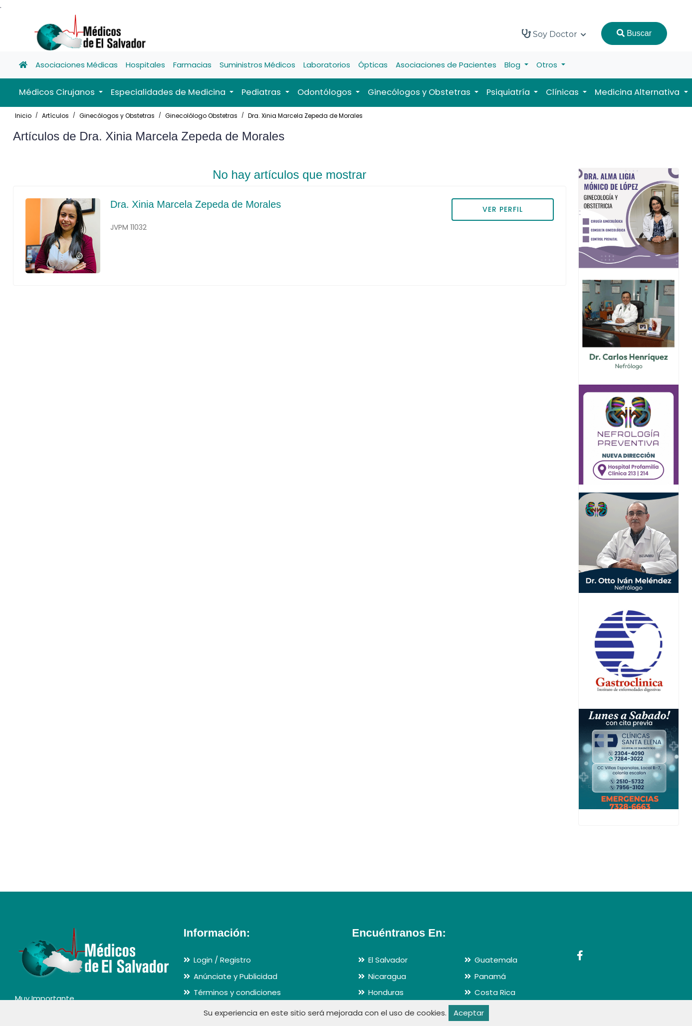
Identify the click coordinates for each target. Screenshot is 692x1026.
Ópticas (373, 64)
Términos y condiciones (237, 992)
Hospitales (145, 64)
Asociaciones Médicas (76, 64)
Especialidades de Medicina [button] (169, 92)
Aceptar (469, 1013)
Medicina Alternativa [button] (638, 92)
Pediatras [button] (262, 92)
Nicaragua (387, 976)
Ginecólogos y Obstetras (117, 115)
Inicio (23, 115)
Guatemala (495, 960)
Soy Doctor (554, 34)
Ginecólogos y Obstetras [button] (420, 92)
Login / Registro (222, 960)
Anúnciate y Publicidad (235, 976)
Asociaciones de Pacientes (446, 64)
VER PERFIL (502, 209)
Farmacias (192, 64)
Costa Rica (494, 992)
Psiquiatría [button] (509, 92)
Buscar (634, 33)
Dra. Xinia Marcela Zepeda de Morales (305, 115)
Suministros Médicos (257, 64)
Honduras (386, 992)
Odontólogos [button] (325, 92)
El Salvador (388, 960)
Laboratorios (326, 64)
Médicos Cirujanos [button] (58, 92)
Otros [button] (547, 64)
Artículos (55, 115)
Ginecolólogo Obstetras (201, 115)
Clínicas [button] (563, 92)
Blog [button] (513, 64)
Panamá (490, 976)
